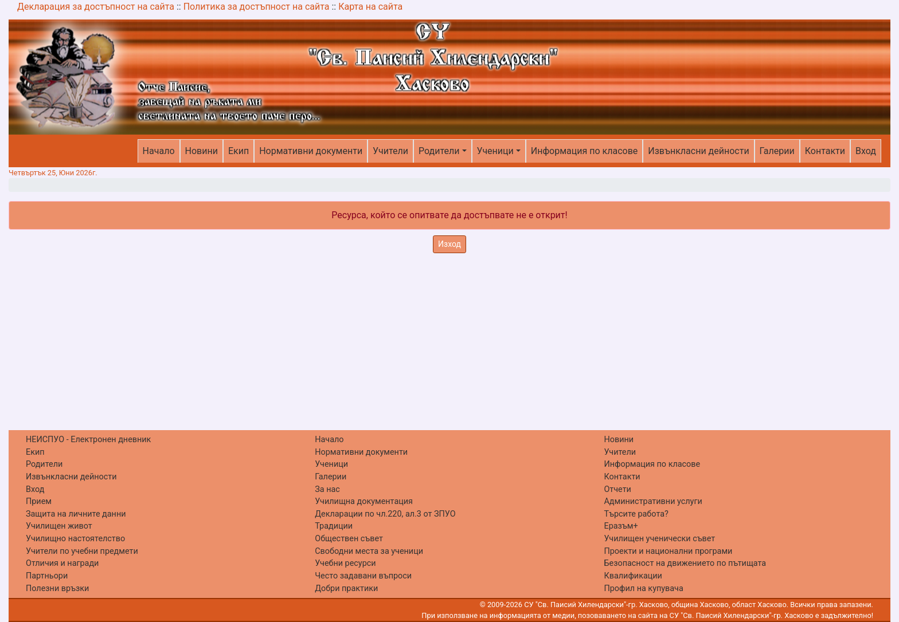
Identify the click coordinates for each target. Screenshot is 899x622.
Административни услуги (653, 501)
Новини (201, 150)
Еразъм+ (621, 526)
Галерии (777, 150)
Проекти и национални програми (668, 551)
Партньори (47, 576)
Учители (390, 150)
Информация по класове (584, 150)
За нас (327, 489)
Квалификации (633, 576)
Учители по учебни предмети (82, 551)
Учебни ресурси (345, 563)
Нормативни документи (310, 150)
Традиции (334, 526)
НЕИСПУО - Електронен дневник (88, 439)
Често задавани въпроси (363, 576)
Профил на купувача (643, 588)
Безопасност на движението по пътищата (685, 563)
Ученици (495, 150)
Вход (865, 150)
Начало (159, 150)
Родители (439, 150)
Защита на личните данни (76, 514)
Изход (449, 244)
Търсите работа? (636, 514)
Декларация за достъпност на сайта (95, 6)
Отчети (617, 489)
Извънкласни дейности (698, 150)
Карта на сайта (370, 6)
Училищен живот (59, 526)
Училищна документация (364, 501)
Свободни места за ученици (369, 551)
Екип (238, 150)
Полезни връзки (57, 588)
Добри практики (346, 588)
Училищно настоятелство (75, 539)
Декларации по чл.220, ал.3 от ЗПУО (385, 514)
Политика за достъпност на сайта (256, 6)
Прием (39, 501)
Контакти (825, 150)
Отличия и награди (62, 563)
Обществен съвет (349, 539)
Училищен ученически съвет (659, 539)
